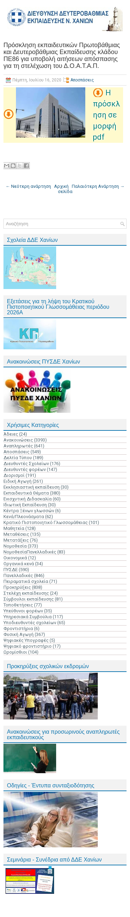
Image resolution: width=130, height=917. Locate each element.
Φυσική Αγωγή (18, 634)
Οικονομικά (15, 557)
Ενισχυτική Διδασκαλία (27, 498)
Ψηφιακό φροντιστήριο (27, 646)
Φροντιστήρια (18, 628)
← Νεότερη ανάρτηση (28, 186)
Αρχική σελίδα (63, 189)
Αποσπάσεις (82, 80)
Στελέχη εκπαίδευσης (26, 593)
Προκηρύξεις (17, 587)
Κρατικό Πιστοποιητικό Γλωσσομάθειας (45, 522)
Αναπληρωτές (18, 445)
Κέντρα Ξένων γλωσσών (28, 510)
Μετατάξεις (16, 540)
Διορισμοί (14, 475)
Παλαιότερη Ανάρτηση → (98, 186)
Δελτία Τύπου (17, 457)
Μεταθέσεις (16, 534)
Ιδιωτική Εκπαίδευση (25, 504)
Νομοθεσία (15, 546)
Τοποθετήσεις (18, 605)
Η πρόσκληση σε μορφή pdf (106, 114)
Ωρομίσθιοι (15, 652)
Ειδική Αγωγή (17, 481)
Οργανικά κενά (18, 563)
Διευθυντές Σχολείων (26, 463)
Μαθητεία (13, 528)
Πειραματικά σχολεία (25, 581)
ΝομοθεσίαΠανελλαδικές (29, 551)
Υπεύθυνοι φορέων (23, 610)
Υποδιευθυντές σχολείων (29, 622)
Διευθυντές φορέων (24, 469)
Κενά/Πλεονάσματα (23, 516)
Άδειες (10, 434)
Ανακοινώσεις (18, 440)
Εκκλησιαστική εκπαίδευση (31, 487)
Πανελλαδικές (18, 575)
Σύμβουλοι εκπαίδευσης (28, 599)
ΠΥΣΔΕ (10, 569)
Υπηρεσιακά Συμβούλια (27, 616)
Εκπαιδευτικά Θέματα (26, 493)
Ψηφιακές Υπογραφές (26, 640)
